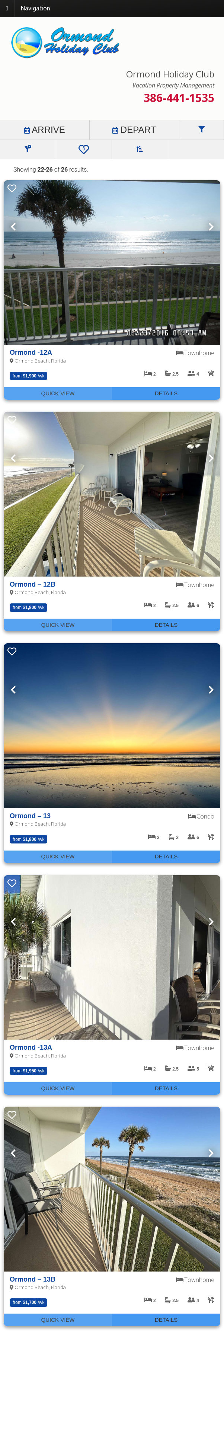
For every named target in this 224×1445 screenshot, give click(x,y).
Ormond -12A (31, 352)
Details (166, 393)
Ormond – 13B (32, 1279)
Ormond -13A (31, 1047)
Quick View (57, 393)
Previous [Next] (13, 226)
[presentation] (112, 262)
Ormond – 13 (30, 816)
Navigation (35, 8)
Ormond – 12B (32, 584)
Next (211, 226)
